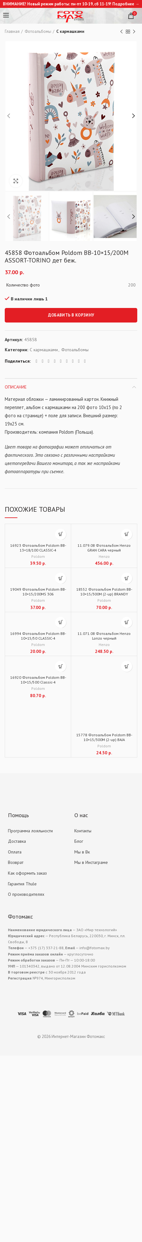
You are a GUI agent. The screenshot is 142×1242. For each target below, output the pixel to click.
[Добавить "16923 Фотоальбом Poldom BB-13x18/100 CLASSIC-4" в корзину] (60, 534)
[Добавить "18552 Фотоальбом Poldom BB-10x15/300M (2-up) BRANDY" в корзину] (126, 578)
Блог (78, 841)
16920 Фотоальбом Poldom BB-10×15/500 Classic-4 (38, 679)
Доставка (17, 841)
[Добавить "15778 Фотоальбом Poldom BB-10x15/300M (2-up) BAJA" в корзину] (126, 666)
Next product (134, 31)
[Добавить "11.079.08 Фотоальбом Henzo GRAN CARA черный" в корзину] (126, 534)
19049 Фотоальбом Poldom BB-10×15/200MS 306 (38, 591)
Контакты (82, 831)
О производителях (26, 894)
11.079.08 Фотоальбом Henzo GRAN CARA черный (104, 547)
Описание (16, 387)
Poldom (38, 556)
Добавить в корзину (71, 315)
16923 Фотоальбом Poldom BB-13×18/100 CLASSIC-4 (38, 547)
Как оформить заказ (27, 873)
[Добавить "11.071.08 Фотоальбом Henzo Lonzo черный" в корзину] (126, 622)
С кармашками (70, 31)
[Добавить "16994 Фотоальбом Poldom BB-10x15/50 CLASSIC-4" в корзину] (60, 622)
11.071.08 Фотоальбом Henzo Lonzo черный (104, 636)
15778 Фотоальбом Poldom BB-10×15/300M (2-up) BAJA (104, 737)
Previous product (121, 31)
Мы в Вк (82, 852)
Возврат (15, 862)
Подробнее (123, 4)
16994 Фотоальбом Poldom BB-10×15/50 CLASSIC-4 (38, 636)
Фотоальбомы (38, 31)
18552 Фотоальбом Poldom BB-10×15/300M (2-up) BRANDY (104, 591)
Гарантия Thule (22, 884)
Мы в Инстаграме (91, 862)
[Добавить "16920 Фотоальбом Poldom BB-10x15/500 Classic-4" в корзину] (60, 666)
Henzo (104, 556)
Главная (12, 31)
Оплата (15, 852)
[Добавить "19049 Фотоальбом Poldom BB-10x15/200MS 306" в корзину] (60, 578)
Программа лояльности (30, 831)
